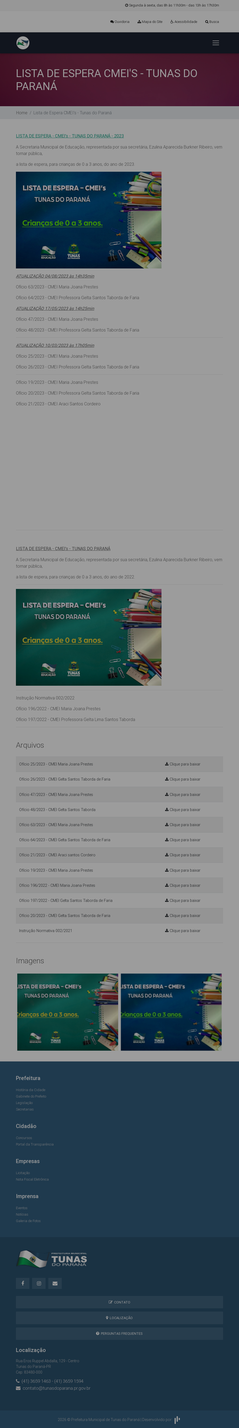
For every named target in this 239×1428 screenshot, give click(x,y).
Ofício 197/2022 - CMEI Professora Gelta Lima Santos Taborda (75, 719)
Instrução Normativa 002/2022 (45, 698)
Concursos (24, 1138)
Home (22, 112)
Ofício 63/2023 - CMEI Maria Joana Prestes (57, 286)
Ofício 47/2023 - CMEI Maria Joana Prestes (57, 319)
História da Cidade (30, 1090)
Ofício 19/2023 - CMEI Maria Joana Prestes (57, 382)
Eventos (22, 1208)
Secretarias (25, 1109)
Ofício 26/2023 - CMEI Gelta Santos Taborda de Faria (64, 779)
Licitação (23, 1173)
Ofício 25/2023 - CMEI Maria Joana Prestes (57, 356)
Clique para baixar (182, 764)
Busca (212, 21)
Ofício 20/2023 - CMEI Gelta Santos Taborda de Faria (64, 915)
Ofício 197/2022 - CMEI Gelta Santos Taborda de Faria (65, 900)
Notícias (22, 1214)
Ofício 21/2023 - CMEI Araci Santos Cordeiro (58, 403)
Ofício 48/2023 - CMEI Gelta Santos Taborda (57, 809)
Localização (119, 1318)
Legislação (24, 1103)
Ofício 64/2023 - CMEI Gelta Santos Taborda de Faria (64, 839)
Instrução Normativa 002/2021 (45, 930)
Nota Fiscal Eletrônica (32, 1179)
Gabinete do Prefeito (31, 1096)
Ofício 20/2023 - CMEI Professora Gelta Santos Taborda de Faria (77, 393)
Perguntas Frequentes (119, 1333)
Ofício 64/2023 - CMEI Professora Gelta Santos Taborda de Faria (77, 297)
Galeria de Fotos (28, 1221)
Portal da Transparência (35, 1144)
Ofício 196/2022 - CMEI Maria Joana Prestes (58, 708)
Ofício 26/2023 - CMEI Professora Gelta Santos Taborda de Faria (77, 367)
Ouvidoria (119, 21)
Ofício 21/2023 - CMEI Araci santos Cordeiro (57, 855)
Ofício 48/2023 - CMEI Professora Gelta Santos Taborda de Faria (77, 330)
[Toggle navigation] (216, 43)
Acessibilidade (183, 21)
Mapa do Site (150, 21)
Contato (119, 1302)
